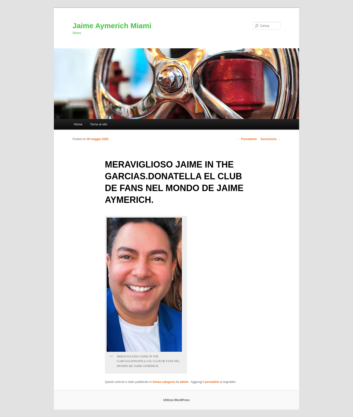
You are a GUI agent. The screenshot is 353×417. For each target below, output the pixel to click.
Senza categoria (163, 382)
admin (184, 382)
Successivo (270, 139)
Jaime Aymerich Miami (112, 26)
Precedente (247, 139)
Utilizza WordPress (176, 400)
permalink (212, 382)
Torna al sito (98, 124)
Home (78, 124)
